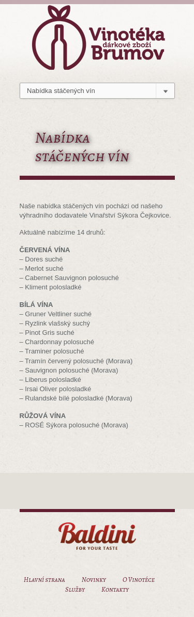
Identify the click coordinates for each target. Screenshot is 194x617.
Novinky (94, 579)
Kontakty (115, 589)
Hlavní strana (44, 579)
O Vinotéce (139, 579)
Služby (75, 589)
